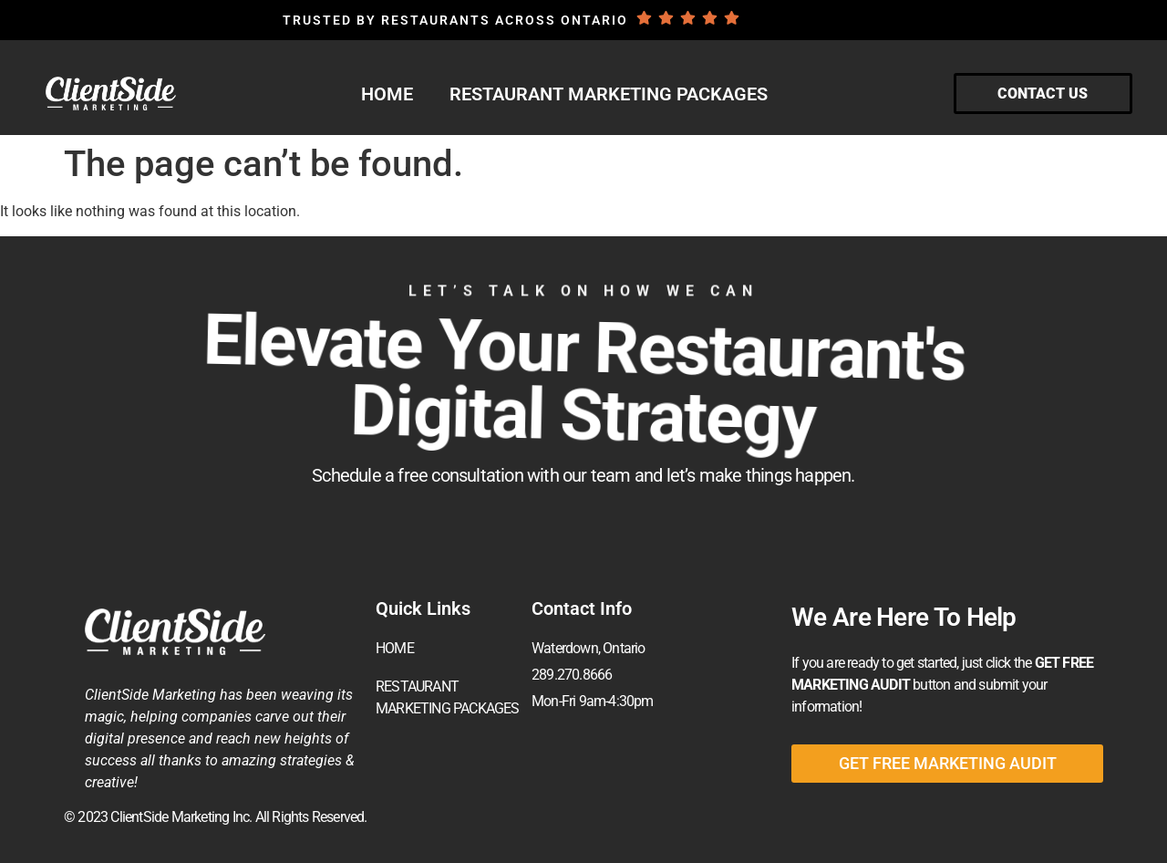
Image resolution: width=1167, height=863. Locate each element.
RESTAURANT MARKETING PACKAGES (608, 94)
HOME (387, 94)
